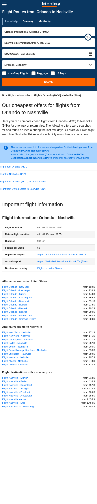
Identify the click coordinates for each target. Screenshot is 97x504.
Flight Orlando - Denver (14, 311)
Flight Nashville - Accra (14, 399)
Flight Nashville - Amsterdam (17, 395)
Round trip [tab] (11, 21)
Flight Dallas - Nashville (14, 343)
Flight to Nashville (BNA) (13, 174)
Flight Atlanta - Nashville (15, 361)
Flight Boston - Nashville (15, 346)
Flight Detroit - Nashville (14, 364)
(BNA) (62, 261)
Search (48, 82)
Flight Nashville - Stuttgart (15, 388)
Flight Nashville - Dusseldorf (17, 385)
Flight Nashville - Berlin (14, 381)
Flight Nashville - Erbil (13, 402)
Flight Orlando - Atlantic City (17, 315)
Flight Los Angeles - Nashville (17, 339)
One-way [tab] (28, 21)
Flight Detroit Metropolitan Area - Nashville (24, 350)
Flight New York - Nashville (16, 332)
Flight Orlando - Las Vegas (16, 290)
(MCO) (62, 254)
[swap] (88, 37)
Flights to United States (49, 268)
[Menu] (4, 4)
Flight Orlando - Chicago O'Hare (19, 319)
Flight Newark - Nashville (15, 357)
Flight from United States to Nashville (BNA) (23, 189)
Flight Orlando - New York (15, 286)
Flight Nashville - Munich (15, 377)
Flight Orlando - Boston (14, 304)
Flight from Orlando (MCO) (14, 166)
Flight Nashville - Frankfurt (16, 392)
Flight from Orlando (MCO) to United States (23, 181)
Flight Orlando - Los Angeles (17, 297)
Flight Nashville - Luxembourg (18, 406)
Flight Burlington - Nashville (16, 353)
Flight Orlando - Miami (14, 294)
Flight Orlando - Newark (14, 308)
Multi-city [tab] (45, 21)
